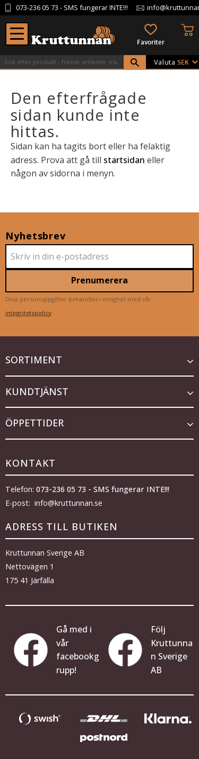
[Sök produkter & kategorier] (62, 62)
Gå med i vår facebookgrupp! (56, 649)
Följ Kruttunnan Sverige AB (150, 649)
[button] (17, 34)
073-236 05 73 (37, 8)
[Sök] (135, 62)
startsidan (124, 160)
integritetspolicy (28, 313)
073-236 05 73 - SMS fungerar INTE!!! (102, 489)
